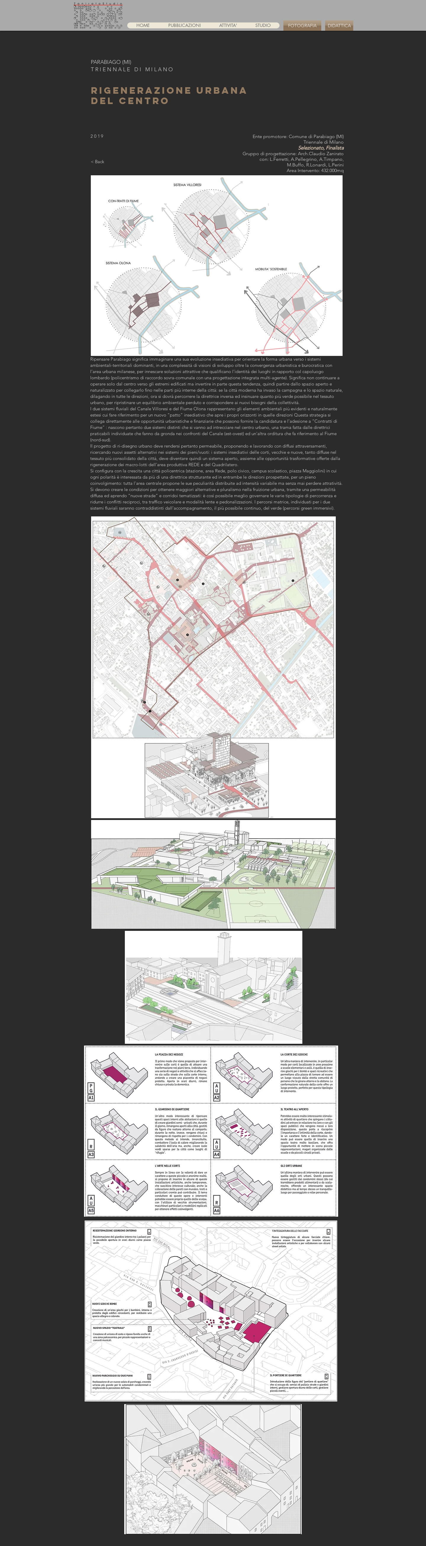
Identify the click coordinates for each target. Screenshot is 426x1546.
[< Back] (97, 161)
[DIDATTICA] (339, 25)
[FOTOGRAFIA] (302, 25)
